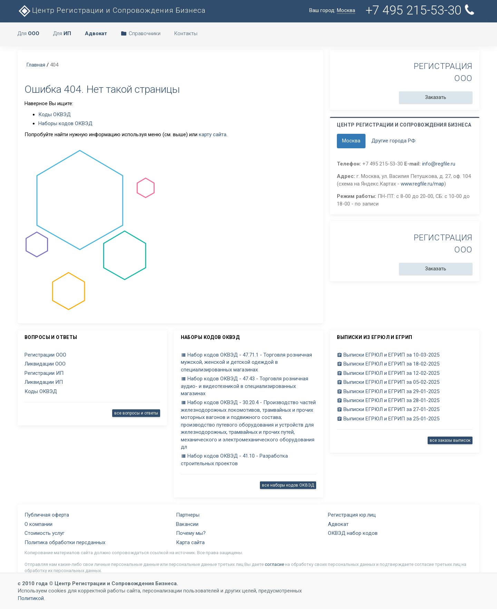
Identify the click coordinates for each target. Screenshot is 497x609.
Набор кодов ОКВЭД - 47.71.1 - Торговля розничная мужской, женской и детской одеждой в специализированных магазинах (246, 362)
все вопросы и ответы (136, 413)
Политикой (31, 598)
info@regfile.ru (438, 164)
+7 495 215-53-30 (420, 10)
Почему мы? (191, 533)
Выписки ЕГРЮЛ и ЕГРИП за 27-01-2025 (388, 409)
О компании (38, 524)
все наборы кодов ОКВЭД (288, 485)
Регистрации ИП (44, 373)
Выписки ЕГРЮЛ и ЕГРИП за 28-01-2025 (388, 400)
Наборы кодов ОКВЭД (65, 123)
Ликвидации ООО (45, 364)
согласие (274, 564)
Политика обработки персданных (65, 542)
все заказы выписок (450, 440)
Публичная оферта (47, 515)
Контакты (185, 33)
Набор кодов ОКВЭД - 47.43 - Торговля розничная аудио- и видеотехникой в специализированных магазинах (244, 386)
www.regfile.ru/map (422, 184)
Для (28, 33)
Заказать (435, 97)
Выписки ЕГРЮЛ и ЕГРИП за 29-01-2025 (388, 391)
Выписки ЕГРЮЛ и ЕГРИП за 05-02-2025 (388, 382)
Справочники (140, 33)
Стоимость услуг (45, 533)
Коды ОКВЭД (54, 114)
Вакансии (187, 524)
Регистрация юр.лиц (352, 515)
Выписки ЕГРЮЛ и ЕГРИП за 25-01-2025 (388, 419)
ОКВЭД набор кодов (353, 533)
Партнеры (187, 515)
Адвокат (338, 524)
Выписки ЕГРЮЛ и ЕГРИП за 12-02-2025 (388, 373)
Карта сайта (190, 542)
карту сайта (212, 134)
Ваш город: (332, 10)
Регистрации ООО (45, 355)
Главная (35, 65)
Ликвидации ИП (44, 382)
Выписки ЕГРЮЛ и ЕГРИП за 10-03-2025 (388, 355)
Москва (351, 141)
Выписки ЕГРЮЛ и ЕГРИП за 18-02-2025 (388, 364)
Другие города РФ (393, 141)
